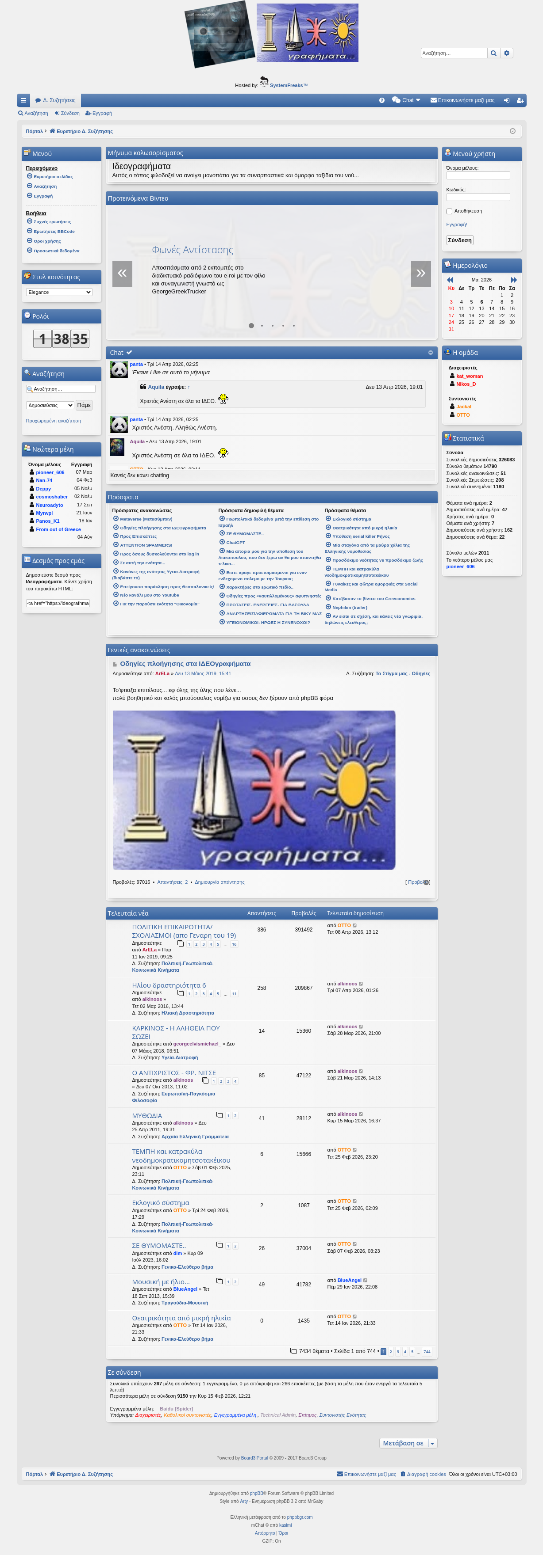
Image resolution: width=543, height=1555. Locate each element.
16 (234, 944)
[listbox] (59, 292)
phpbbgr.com (300, 1517)
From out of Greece (58, 529)
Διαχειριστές (148, 1415)
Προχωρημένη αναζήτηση (53, 420)
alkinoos (152, 999)
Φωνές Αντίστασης (193, 249)
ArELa (162, 673)
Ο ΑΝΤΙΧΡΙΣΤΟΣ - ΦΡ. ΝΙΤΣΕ (174, 1072)
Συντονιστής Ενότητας (343, 1415)
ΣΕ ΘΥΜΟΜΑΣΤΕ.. (159, 1245)
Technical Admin (278, 1415)
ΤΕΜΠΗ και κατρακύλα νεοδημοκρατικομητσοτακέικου (181, 1155)
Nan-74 (44, 480)
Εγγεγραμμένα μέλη (236, 1415)
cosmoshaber (52, 496)
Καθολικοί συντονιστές (187, 1415)
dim (177, 1253)
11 (234, 993)
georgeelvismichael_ (197, 1043)
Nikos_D (466, 384)
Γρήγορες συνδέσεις (25, 102)
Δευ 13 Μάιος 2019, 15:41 (203, 673)
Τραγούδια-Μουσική (185, 1302)
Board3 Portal (254, 1458)
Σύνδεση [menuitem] (508, 102)
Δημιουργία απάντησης (219, 882)
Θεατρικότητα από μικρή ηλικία (181, 1317)
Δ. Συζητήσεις (59, 100)
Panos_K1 (48, 521)
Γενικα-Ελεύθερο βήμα (187, 1267)
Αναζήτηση (36, 113)
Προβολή (417, 882)
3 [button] (398, 1351)
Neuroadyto (49, 505)
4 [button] (405, 1351)
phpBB (256, 1493)
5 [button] (412, 1351)
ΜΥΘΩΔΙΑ (147, 1115)
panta (136, 364)
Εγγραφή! (457, 224)
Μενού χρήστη (469, 153)
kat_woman (470, 376)
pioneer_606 (50, 472)
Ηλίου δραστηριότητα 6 (169, 985)
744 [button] (427, 1351)
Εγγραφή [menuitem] (522, 102)
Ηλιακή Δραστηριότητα (188, 1012)
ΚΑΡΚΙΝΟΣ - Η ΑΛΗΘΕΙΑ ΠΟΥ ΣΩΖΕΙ (176, 1032)
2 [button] (391, 1351)
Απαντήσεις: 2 (173, 882)
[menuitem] (382, 100)
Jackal (464, 406)
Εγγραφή (102, 113)
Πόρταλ (34, 131)
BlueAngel (185, 1289)
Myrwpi (44, 513)
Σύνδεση (70, 113)
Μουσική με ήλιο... (161, 1281)
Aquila (156, 387)
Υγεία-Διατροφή (180, 1057)
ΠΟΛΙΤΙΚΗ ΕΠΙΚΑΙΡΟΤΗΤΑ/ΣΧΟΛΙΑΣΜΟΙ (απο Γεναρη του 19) (184, 930)
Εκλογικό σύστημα (160, 1202)
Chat (116, 352)
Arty (244, 1501)
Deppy (43, 488)
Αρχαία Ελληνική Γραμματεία (195, 1136)
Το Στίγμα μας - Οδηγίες (403, 673)
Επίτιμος (307, 1415)
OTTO (344, 925)
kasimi (285, 1525)
